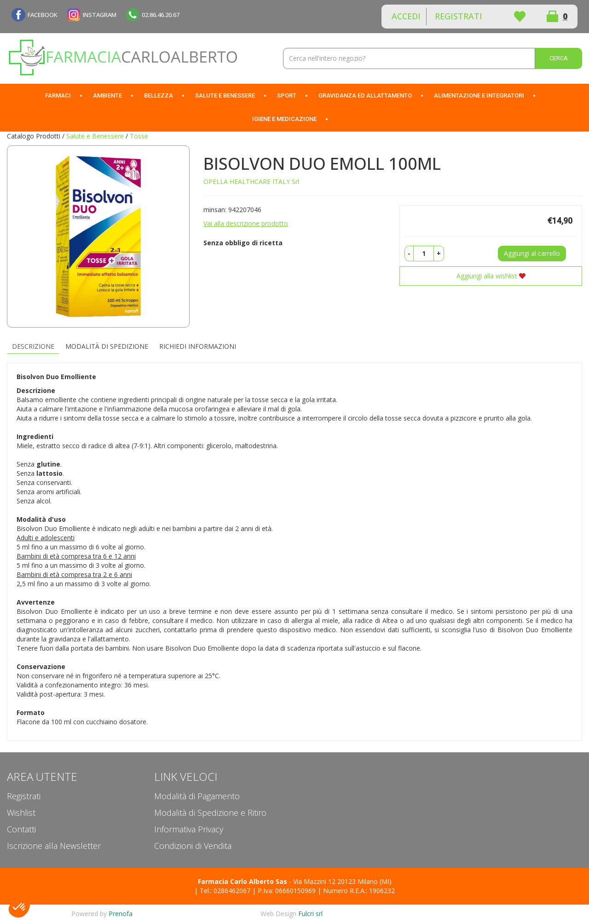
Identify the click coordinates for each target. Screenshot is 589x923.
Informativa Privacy (188, 829)
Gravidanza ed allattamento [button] (365, 95)
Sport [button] (286, 95)
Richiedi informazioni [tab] (197, 346)
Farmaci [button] (58, 95)
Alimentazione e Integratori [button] (479, 95)
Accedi (406, 16)
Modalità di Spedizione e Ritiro (210, 812)
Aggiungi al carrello (532, 253)
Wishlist (519, 16)
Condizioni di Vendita (192, 845)
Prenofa (121, 913)
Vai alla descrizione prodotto (245, 223)
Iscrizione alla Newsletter (54, 845)
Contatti (21, 829)
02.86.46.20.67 (160, 15)
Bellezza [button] (158, 95)
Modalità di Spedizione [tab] (106, 346)
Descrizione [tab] (33, 346)
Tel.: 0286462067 (225, 890)
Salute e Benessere (95, 136)
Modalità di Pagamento (197, 796)
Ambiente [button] (107, 95)
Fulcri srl (310, 913)
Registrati (458, 16)
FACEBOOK (43, 15)
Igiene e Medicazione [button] (284, 118)
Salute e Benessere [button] (225, 95)
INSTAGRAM (99, 15)
